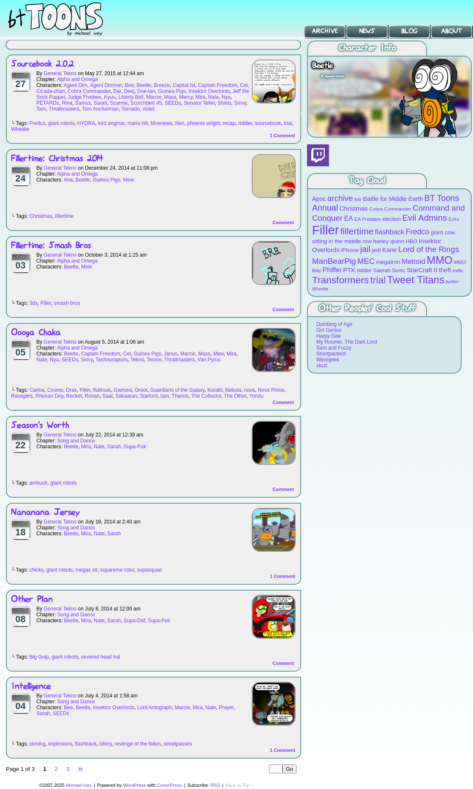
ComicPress (169, 785)
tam (164, 396)
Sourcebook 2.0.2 (42, 64)
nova (249, 390)
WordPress (134, 785)
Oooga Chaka (35, 332)
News (367, 31)
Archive (324, 31)
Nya (226, 97)
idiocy (105, 744)
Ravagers (22, 396)
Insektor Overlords (209, 91)
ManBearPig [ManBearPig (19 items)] (334, 261)
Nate (213, 97)
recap (229, 123)
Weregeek (327, 360)
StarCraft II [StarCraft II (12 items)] (422, 270)
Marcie (153, 97)
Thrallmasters (64, 109)
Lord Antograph (154, 707)
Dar (117, 91)
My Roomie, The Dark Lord (346, 342)
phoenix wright (203, 123)
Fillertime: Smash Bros (51, 245)
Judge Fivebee (84, 97)
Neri (180, 123)
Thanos (180, 396)
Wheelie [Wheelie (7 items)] (320, 288)
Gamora (123, 390)
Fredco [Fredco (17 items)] (417, 232)
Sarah (100, 103)
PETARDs (47, 103)
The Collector (206, 396)
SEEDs (173, 103)
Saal (108, 396)
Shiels (224, 103)
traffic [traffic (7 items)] (457, 270)
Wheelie (20, 129)
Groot (141, 390)
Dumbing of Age (334, 324)
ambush (39, 483)
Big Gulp (39, 657)
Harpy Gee (328, 336)
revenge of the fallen (138, 744)
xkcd (321, 366)
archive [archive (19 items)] (340, 198)
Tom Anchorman (100, 109)
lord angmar (111, 123)
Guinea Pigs (171, 91)
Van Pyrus (209, 360)
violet (148, 109)
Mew (128, 180)
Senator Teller (199, 103)
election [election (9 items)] (391, 219)
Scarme (119, 103)
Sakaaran (126, 396)
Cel (243, 85)
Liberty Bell (130, 97)
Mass (170, 97)
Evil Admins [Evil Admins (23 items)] (424, 217)
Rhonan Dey (49, 396)
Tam (41, 109)
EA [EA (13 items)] (348, 218)
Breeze (162, 85)
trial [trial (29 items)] (378, 280)
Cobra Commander (89, 91)
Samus (83, 103)
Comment (282, 135)
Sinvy (240, 103)
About (451, 31)
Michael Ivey (79, 785)
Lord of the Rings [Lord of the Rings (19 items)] (428, 249)
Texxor (154, 360)
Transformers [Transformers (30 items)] (340, 279)
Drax (71, 390)
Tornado (130, 109)
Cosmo (55, 390)
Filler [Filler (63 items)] (325, 230)
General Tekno (59, 73)
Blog (409, 31)
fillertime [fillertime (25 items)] (357, 231)
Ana (68, 180)
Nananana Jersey (45, 512)
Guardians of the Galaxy (177, 390)
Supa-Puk (135, 447)
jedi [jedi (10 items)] (376, 250)
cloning (38, 744)
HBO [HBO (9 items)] (412, 241)
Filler (46, 303)
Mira (200, 97)
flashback (86, 744)
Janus (170, 354)
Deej (129, 91)
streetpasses (177, 744)
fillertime (64, 216)
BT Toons (63, 19)
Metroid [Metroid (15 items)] (413, 262)
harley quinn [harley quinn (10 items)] (389, 241)
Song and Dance (76, 441)
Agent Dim (75, 85)
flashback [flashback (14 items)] (389, 232)
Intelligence (31, 686)
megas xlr (86, 570)
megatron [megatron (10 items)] (388, 262)
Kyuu (109, 97)
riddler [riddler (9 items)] (364, 270)
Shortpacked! (331, 354)
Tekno (137, 360)
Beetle (143, 85)
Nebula (233, 390)
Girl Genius (329, 330)
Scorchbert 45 (146, 103)
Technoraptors (111, 360)
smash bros (67, 303)
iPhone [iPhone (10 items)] (350, 250)
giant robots (61, 123)
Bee (129, 85)
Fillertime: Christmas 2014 (57, 159)
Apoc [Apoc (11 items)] (319, 198)
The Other (235, 396)
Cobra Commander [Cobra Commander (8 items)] (390, 208)
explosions (60, 744)
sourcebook (268, 123)
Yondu (256, 396)
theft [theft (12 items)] (445, 270)
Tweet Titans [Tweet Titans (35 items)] (415, 279)
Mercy (186, 97)
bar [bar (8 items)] (358, 199)
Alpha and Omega (77, 79)
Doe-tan (146, 91)
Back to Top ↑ (239, 785)
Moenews (161, 123)
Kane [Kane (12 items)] (389, 249)
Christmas (41, 216)
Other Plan (31, 599)
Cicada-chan (50, 91)
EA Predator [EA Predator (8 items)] (367, 219)
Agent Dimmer (106, 85)
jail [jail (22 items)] (365, 249)
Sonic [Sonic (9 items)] (398, 270)
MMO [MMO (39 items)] (439, 260)
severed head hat (100, 657)
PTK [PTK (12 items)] (349, 270)
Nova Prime (271, 390)
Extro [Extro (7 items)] (454, 219)
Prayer (226, 707)
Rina (67, 103)
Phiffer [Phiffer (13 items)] (332, 270)
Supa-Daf (134, 621)
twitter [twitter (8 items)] (452, 281)
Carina (37, 390)
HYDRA (86, 123)
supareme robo (117, 570)
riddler (245, 123)
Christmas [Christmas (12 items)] (354, 208)
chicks (36, 570)
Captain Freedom (217, 85)
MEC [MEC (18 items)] (366, 261)
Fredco (37, 123)
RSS (215, 785)
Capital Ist (184, 85)
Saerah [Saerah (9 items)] (382, 270)
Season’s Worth (40, 425)
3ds (34, 303)
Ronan (92, 396)
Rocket (74, 396)
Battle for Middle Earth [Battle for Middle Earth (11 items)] (393, 198)
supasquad (149, 570)
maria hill (138, 123)
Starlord (149, 396)
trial (288, 123)
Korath (214, 390)
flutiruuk (102, 390)
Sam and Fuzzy (333, 348)
